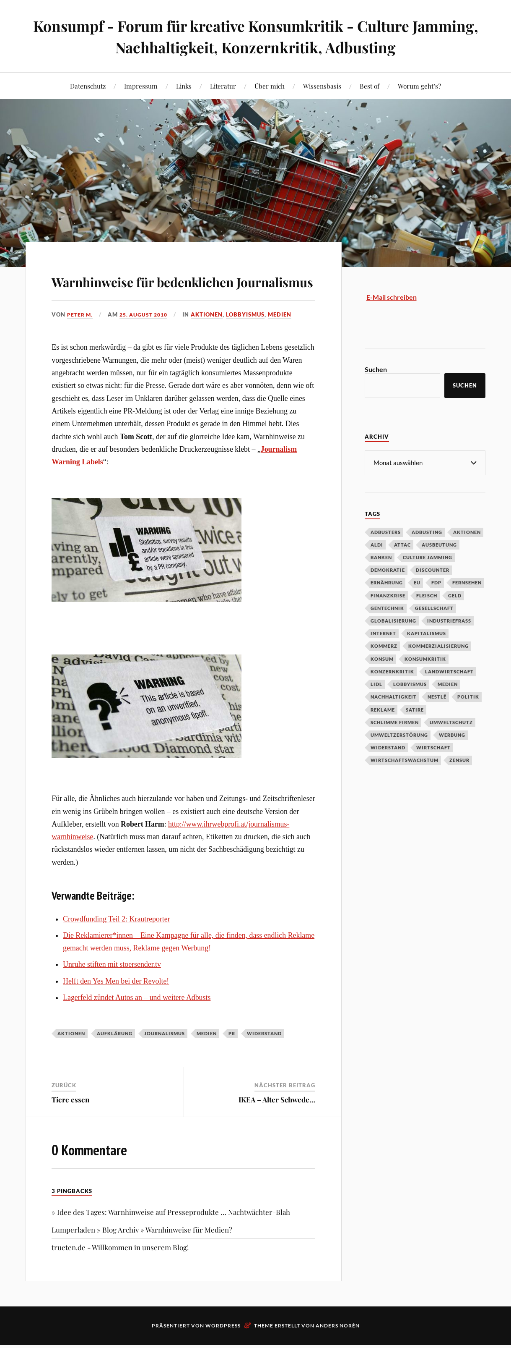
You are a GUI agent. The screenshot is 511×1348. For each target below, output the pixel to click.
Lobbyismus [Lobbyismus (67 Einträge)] (410, 683)
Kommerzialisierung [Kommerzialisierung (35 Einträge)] (438, 645)
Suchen (376, 369)
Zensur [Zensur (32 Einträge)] (459, 759)
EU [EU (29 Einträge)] (417, 582)
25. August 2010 (147, 338)
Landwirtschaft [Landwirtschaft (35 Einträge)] (449, 671)
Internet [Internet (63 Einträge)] (383, 633)
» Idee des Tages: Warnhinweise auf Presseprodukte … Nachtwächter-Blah (171, 1236)
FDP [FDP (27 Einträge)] (436, 582)
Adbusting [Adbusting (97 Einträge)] (427, 531)
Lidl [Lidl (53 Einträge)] (376, 683)
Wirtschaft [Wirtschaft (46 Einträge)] (433, 747)
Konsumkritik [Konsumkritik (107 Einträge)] (425, 658)
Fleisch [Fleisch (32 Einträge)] (426, 595)
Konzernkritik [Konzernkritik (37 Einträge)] (392, 671)
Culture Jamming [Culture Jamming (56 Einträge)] (427, 557)
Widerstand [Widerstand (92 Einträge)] (388, 747)
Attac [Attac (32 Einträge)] (402, 544)
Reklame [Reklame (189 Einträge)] (383, 709)
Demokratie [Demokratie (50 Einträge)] (388, 569)
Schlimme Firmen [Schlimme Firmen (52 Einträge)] (395, 722)
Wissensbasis (322, 85)
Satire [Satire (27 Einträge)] (415, 709)
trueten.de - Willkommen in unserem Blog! (120, 1271)
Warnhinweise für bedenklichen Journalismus (168, 291)
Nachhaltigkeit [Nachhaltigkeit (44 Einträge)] (394, 696)
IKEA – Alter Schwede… (277, 1123)
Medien (285, 338)
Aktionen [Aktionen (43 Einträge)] (467, 531)
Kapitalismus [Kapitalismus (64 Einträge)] (426, 633)
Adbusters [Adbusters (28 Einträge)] (386, 531)
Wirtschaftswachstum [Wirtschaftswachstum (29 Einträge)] (404, 759)
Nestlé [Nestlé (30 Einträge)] (437, 696)
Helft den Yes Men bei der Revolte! (116, 1005)
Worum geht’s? (419, 85)
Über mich (269, 85)
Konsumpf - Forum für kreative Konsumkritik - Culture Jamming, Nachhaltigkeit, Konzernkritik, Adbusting (255, 36)
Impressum (141, 85)
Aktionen (212, 338)
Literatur (223, 85)
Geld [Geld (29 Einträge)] (455, 595)
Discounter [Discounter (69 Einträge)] (432, 569)
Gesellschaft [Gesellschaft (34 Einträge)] (434, 607)
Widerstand (264, 1057)
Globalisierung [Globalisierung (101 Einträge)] (393, 620)
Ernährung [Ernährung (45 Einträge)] (387, 582)
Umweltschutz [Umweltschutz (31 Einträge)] (451, 722)
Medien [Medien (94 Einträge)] (448, 683)
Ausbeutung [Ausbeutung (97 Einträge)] (439, 544)
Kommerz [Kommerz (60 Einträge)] (384, 645)
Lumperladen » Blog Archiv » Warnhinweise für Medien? (142, 1253)
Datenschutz (88, 85)
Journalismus (164, 1057)
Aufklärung (114, 1057)
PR (231, 1057)
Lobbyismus (251, 338)
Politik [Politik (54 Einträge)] (468, 696)
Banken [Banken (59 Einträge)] (381, 557)
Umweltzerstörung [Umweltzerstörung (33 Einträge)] (399, 734)
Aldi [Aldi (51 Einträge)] (377, 544)
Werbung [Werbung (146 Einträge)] (452, 734)
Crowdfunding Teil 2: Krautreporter (116, 943)
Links (184, 85)
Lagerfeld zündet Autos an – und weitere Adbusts (136, 1021)
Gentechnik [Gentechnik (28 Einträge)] (387, 607)
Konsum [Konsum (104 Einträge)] (382, 658)
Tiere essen (70, 1123)
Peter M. (80, 338)
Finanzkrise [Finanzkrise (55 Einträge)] (388, 595)
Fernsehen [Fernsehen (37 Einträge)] (467, 582)
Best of (369, 85)
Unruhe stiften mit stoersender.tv (112, 988)
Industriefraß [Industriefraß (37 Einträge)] (449, 620)
